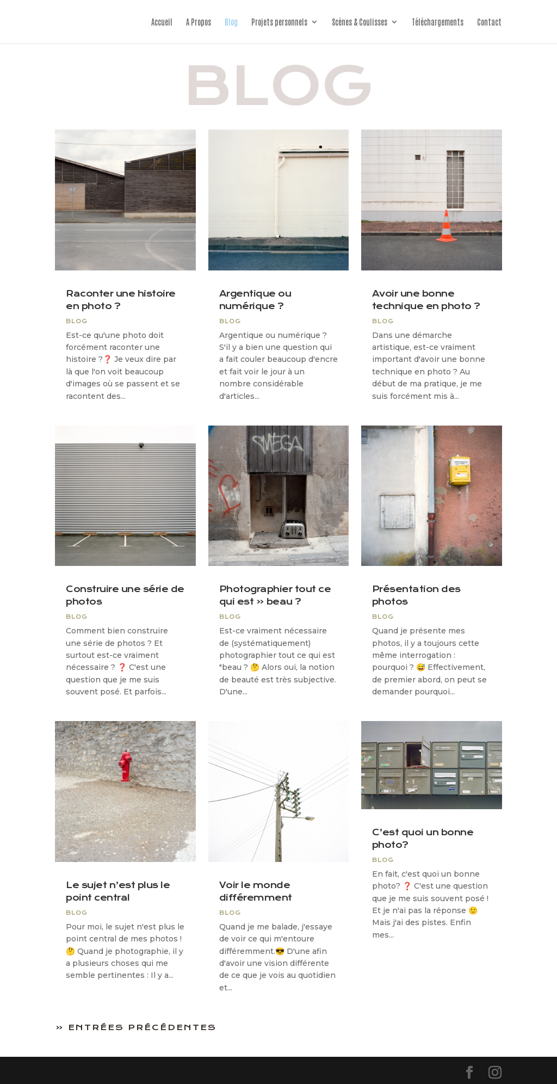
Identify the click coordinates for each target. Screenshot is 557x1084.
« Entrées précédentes (135, 1027)
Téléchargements (437, 22)
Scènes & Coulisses (359, 22)
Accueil (161, 22)
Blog (231, 22)
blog (77, 321)
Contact (489, 22)
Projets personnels (279, 22)
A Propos (198, 22)
